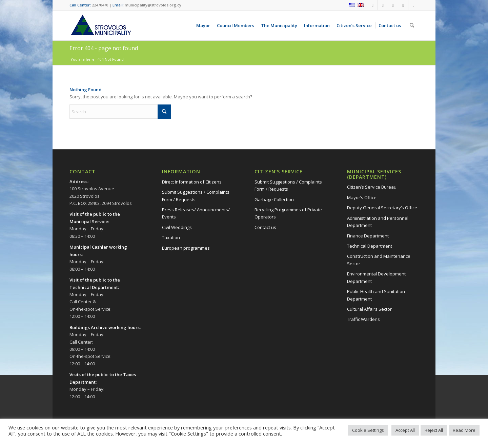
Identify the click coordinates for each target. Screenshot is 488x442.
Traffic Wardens (363, 319)
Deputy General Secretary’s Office (382, 208)
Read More (464, 430)
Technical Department (369, 246)
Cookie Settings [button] (368, 430)
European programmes (186, 248)
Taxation (171, 237)
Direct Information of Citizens (192, 182)
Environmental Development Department (376, 277)
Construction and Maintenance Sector (378, 259)
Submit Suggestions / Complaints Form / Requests (195, 195)
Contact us (265, 227)
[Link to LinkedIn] (413, 5)
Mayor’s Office (362, 197)
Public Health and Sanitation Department (376, 295)
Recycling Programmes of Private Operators (288, 213)
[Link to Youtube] (383, 5)
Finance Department (368, 236)
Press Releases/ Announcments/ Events (196, 213)
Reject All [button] (434, 430)
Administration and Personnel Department (377, 221)
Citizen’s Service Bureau (371, 187)
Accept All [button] (405, 430)
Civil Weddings (177, 227)
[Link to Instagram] (393, 5)
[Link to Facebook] (373, 5)
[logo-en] (100, 25)
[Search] (412, 25)
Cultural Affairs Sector (369, 309)
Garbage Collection (274, 199)
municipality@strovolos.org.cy (153, 4)
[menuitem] (204, 25)
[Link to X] (403, 5)
